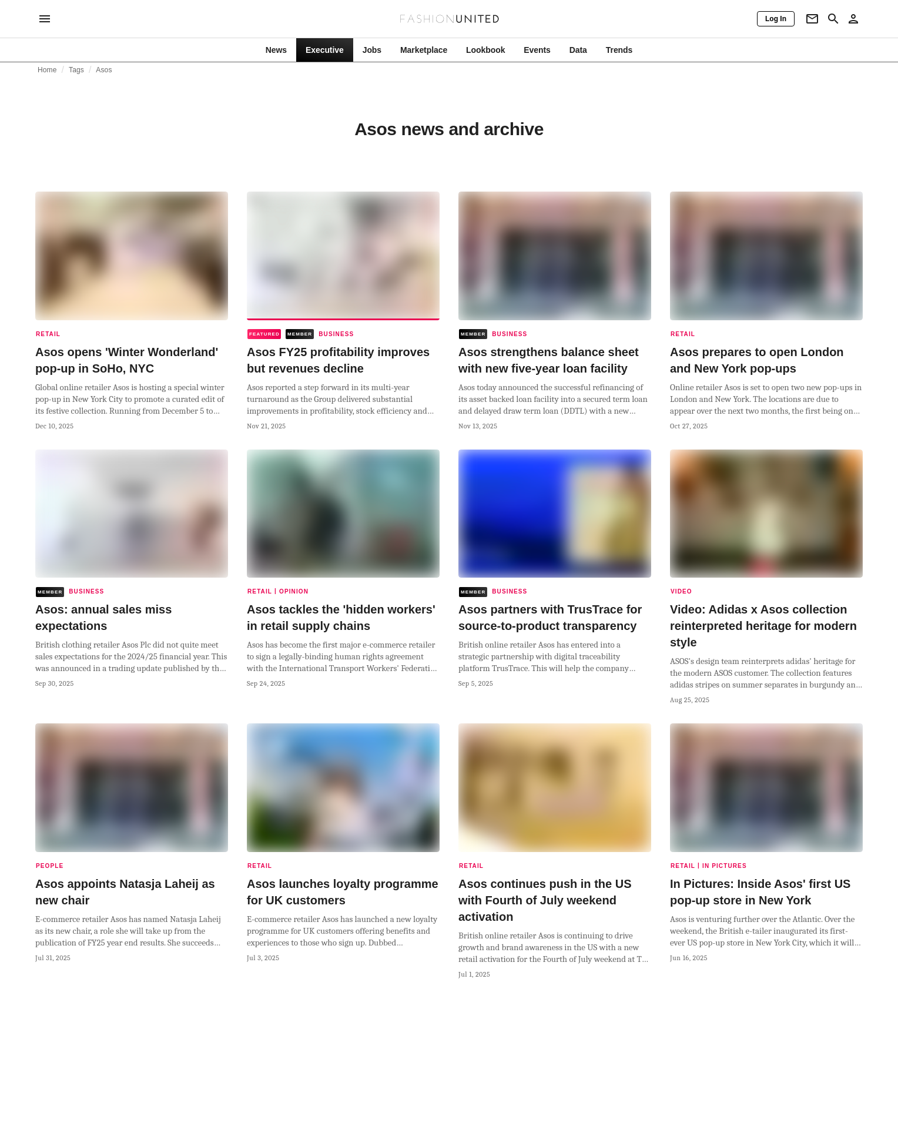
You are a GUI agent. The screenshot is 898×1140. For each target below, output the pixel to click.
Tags (76, 70)
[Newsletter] (812, 19)
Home (47, 70)
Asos (104, 70)
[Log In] (776, 18)
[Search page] (833, 19)
